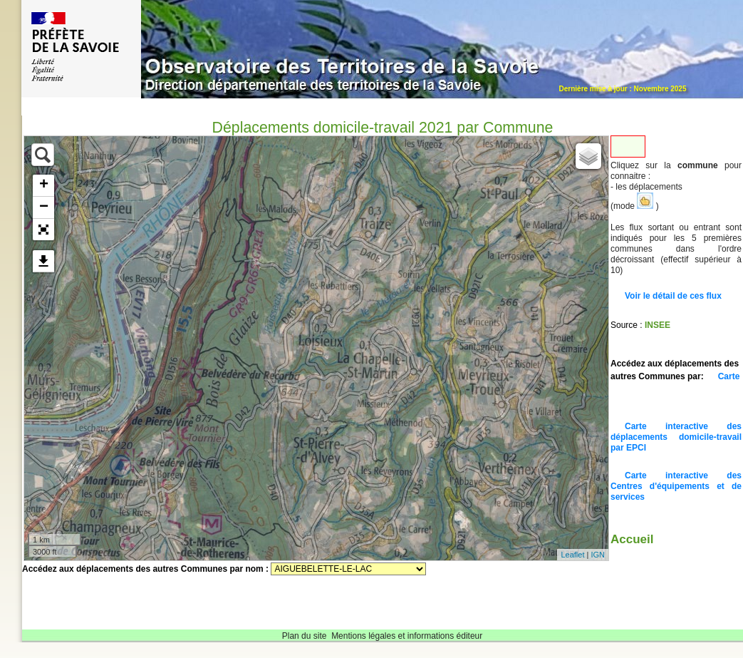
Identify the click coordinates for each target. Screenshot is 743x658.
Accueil (631, 539)
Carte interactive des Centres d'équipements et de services (676, 486)
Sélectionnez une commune (348, 568)
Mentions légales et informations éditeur (406, 636)
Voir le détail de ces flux (673, 296)
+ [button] (43, 185)
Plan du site (304, 636)
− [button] (43, 207)
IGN (598, 554)
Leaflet (572, 554)
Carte (729, 376)
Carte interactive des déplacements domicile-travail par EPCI (676, 437)
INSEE (657, 325)
